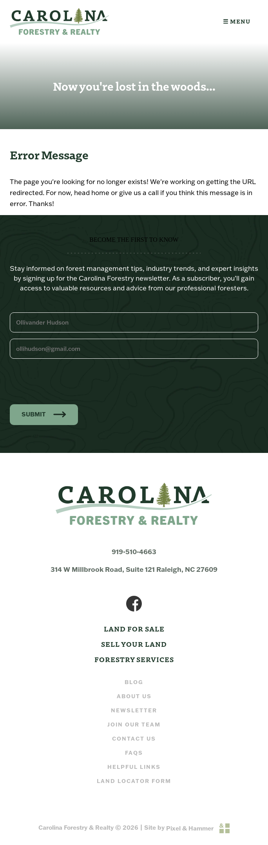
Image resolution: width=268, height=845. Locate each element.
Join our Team (134, 724)
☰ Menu (236, 21)
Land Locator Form (134, 781)
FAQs (134, 752)
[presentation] (69, 380)
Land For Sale (134, 628)
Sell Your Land (134, 644)
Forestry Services (134, 659)
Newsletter (134, 710)
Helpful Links (134, 766)
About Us (134, 696)
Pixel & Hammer (190, 828)
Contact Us (134, 738)
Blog (134, 682)
